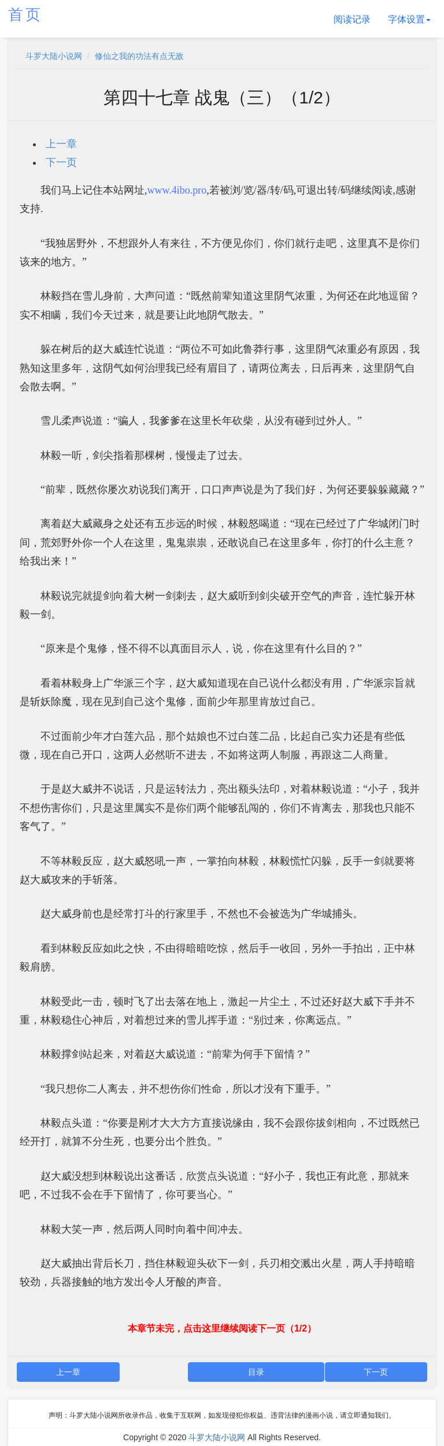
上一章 (61, 144)
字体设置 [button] (409, 19)
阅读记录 (352, 19)
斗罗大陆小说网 (53, 56)
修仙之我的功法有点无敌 (139, 56)
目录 (256, 1372)
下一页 (61, 162)
